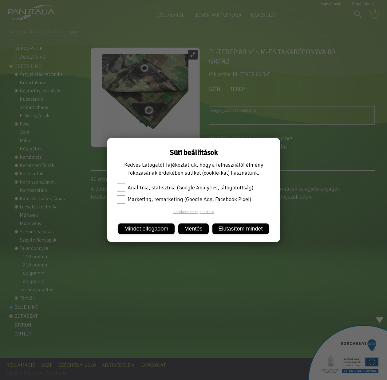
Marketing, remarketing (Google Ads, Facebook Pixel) (184, 199)
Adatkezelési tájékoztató (193, 212)
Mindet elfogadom (146, 229)
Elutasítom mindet (241, 229)
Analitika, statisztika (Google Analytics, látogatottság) (185, 187)
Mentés (193, 229)
